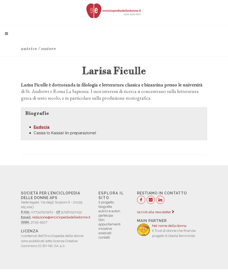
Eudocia (42, 127)
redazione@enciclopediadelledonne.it (61, 217)
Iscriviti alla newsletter (155, 212)
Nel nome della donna (169, 226)
